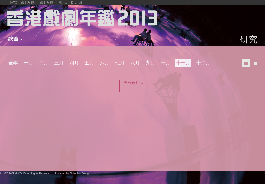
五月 (89, 62)
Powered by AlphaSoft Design (72, 173)
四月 (74, 62)
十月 (165, 62)
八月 (135, 62)
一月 (28, 62)
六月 (105, 62)
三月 (59, 62)
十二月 (203, 62)
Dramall (77, 2)
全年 (13, 62)
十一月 (183, 62)
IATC (13, 2)
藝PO (63, 3)
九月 (150, 62)
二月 (43, 62)
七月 (120, 62)
